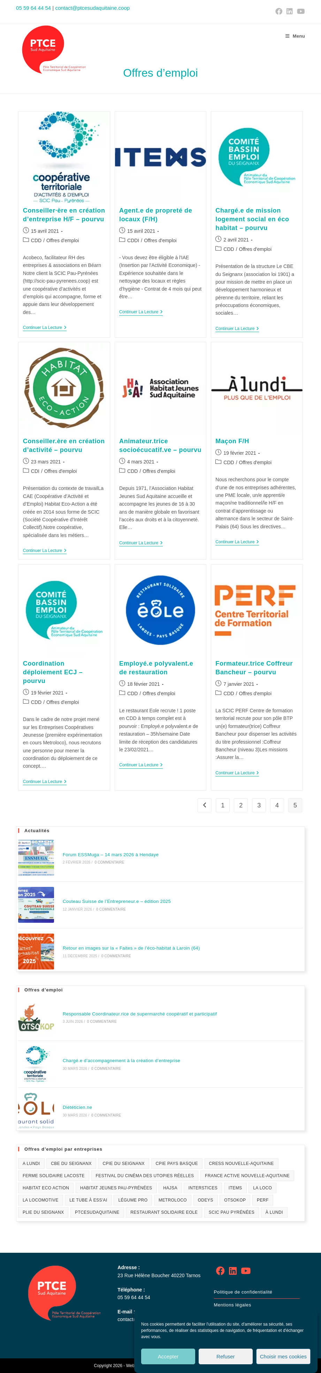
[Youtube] (246, 1271)
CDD (36, 240)
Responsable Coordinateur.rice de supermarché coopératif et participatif (140, 1014)
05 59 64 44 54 (33, 8)
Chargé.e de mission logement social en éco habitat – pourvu (252, 219)
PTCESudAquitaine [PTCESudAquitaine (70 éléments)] (97, 1212)
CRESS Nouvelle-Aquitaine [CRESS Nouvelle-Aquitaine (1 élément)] (241, 1163)
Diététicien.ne (77, 1107)
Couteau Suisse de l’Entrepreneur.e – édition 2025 (117, 901)
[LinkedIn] (233, 1271)
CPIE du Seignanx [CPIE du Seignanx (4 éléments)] (123, 1163)
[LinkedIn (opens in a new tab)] (289, 11)
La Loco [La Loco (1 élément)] (262, 1188)
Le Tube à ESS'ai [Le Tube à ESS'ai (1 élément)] (88, 1200)
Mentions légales (232, 1304)
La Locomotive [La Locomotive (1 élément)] (41, 1200)
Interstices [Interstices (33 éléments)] (202, 1188)
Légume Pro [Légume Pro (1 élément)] (132, 1200)
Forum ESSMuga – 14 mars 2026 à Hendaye (111, 854)
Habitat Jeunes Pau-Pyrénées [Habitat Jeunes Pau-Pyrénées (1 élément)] (116, 1188)
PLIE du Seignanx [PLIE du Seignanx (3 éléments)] (43, 1212)
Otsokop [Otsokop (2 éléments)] (235, 1200)
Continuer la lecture (45, 327)
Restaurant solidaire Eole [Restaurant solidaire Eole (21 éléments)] (164, 1212)
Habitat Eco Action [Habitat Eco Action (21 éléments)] (46, 1188)
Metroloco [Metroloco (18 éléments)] (173, 1200)
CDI (35, 471)
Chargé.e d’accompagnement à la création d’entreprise (121, 1060)
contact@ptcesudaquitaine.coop (92, 8)
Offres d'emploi (62, 240)
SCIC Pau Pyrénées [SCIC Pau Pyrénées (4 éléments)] (231, 1212)
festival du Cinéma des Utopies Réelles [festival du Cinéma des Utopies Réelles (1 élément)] (145, 1175)
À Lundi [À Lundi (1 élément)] (274, 1212)
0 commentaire (109, 862)
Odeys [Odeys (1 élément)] (205, 1200)
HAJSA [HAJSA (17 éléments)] (170, 1188)
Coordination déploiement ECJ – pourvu (53, 672)
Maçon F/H (232, 441)
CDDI (133, 240)
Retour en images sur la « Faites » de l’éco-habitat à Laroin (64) (131, 948)
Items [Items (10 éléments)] (235, 1188)
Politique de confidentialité (243, 1292)
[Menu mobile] (295, 36)
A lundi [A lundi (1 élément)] (31, 1163)
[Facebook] (220, 1271)
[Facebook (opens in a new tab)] (278, 11)
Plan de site (227, 1317)
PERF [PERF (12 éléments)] (263, 1200)
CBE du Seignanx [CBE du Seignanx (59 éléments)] (71, 1163)
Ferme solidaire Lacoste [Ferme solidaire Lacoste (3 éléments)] (54, 1175)
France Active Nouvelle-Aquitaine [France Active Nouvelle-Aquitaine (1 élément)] (247, 1175)
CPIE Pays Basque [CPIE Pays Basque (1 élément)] (177, 1163)
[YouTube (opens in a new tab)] (300, 11)
